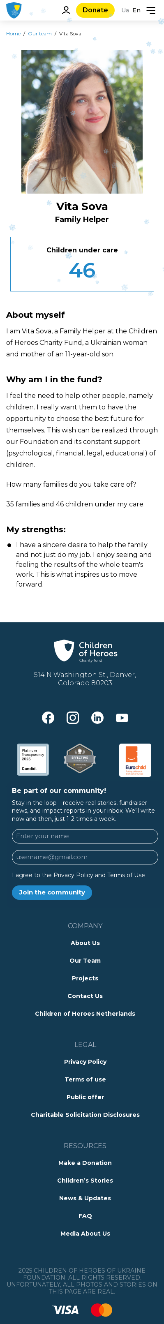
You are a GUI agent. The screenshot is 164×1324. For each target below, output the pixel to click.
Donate (95, 10)
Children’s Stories (85, 1180)
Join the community (52, 892)
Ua (125, 10)
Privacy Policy (85, 1061)
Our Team (85, 960)
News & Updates (85, 1198)
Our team (40, 33)
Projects (85, 978)
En (136, 10)
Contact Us (85, 996)
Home (13, 33)
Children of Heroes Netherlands (85, 1013)
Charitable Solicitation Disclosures (85, 1114)
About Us (85, 943)
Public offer (85, 1097)
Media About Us (85, 1233)
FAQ (85, 1216)
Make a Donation (85, 1163)
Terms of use (85, 1079)
